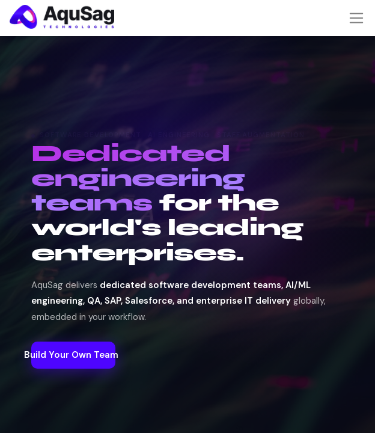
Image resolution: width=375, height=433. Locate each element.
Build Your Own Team (188, 377)
